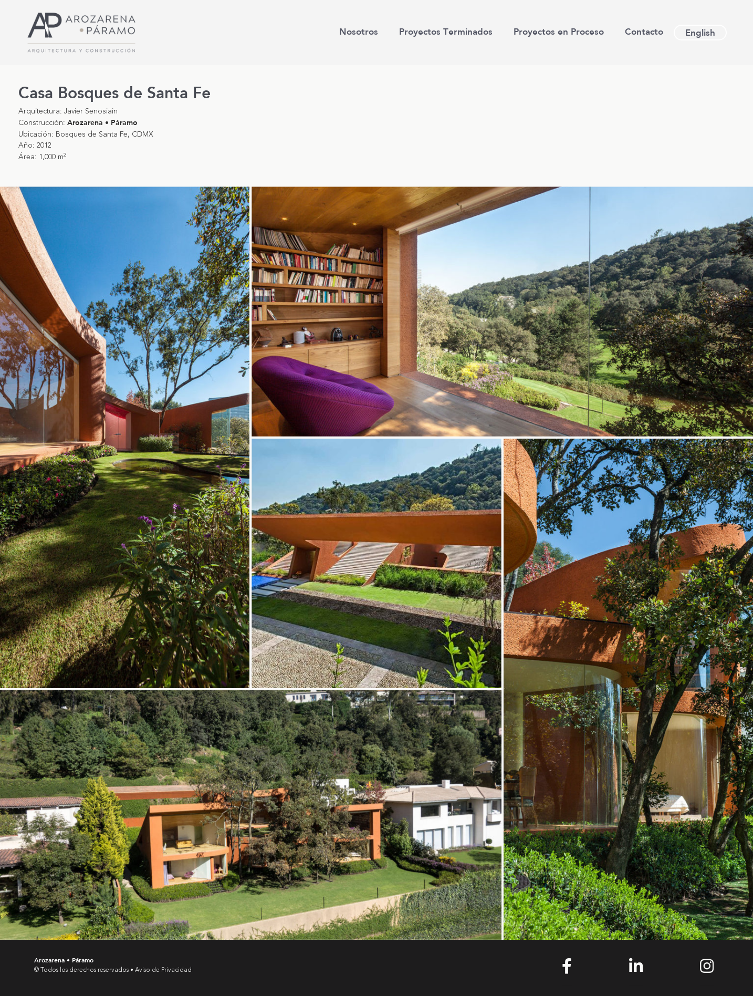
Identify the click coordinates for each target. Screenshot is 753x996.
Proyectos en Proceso (559, 31)
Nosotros (358, 31)
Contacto (644, 31)
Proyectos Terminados (446, 31)
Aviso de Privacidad (163, 970)
